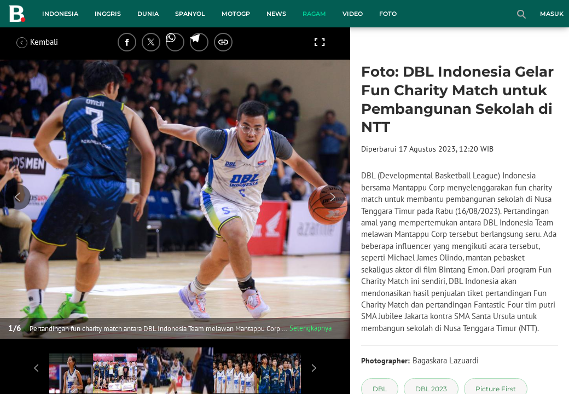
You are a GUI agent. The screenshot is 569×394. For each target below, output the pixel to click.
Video (352, 14)
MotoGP (236, 14)
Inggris (108, 14)
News (276, 14)
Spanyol (190, 14)
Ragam (314, 14)
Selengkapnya (310, 328)
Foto (388, 14)
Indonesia (60, 14)
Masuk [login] (552, 14)
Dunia (148, 14)
